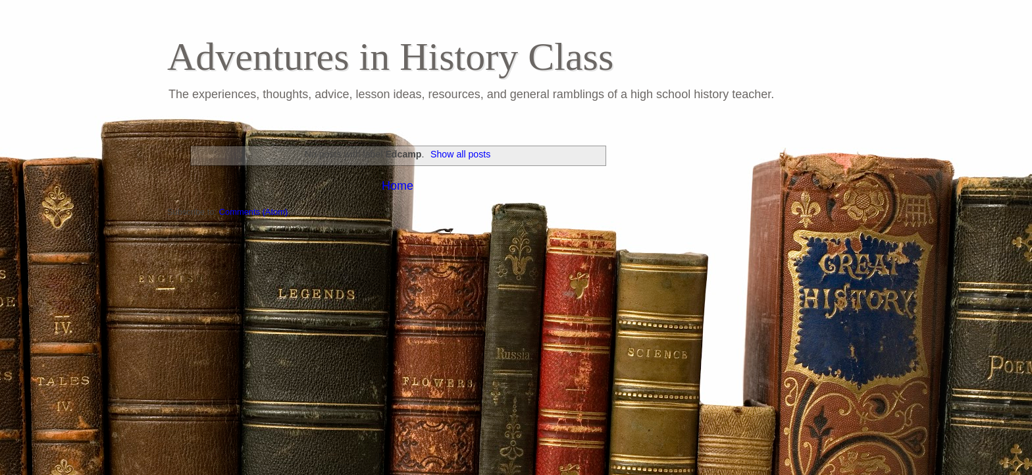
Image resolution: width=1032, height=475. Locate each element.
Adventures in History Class (390, 56)
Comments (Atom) (253, 212)
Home (397, 185)
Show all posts (460, 154)
